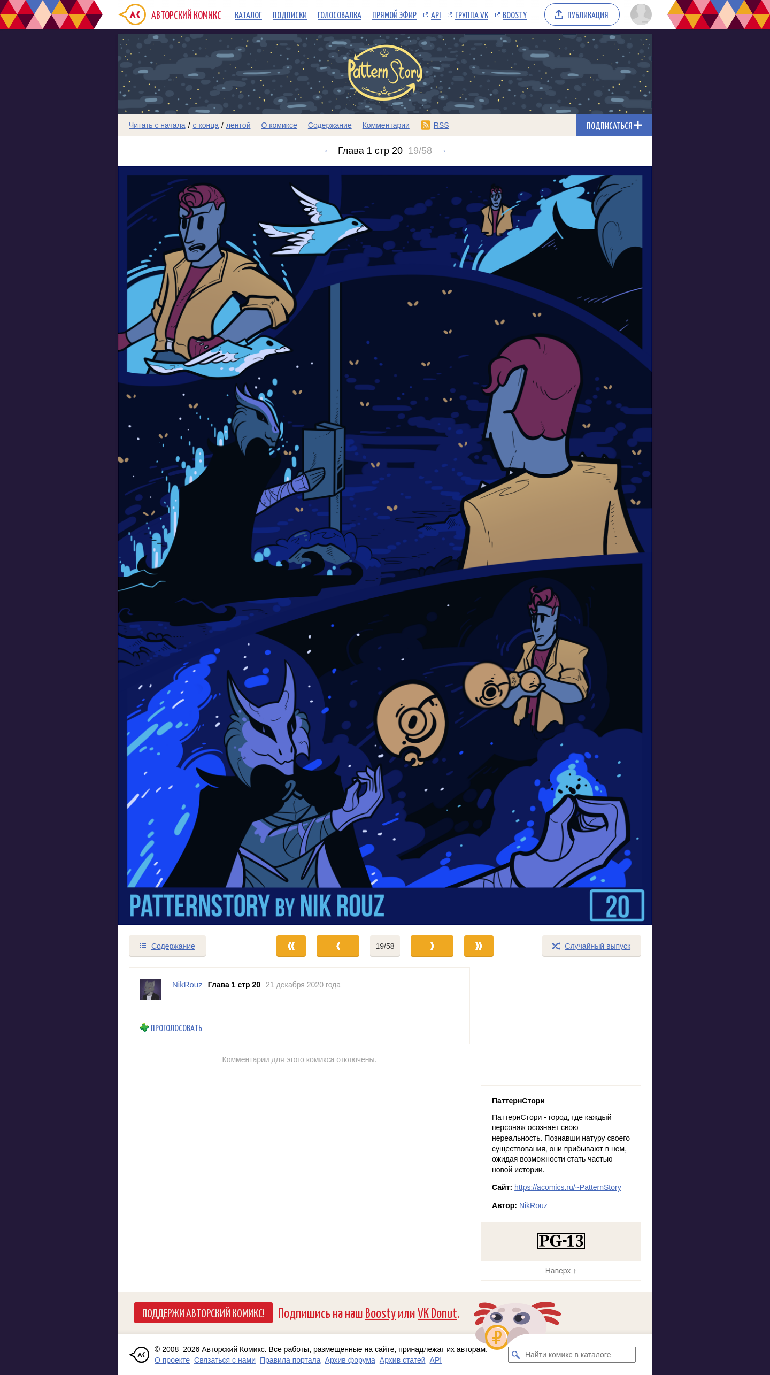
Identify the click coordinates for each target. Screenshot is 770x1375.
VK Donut (437, 1312)
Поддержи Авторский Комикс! (203, 1312)
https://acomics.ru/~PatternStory (567, 1187)
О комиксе (279, 125)
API (436, 14)
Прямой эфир (394, 14)
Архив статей (403, 1360)
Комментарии (386, 125)
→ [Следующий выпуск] (442, 150)
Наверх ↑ (560, 1270)
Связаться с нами (225, 1360)
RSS (441, 125)
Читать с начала (157, 125)
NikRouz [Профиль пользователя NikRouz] (187, 984)
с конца (206, 125)
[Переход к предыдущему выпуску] (185, 545)
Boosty (515, 14)
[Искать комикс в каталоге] (516, 1354)
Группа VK (471, 14)
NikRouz (533, 1205)
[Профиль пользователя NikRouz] (150, 989)
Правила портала (290, 1360)
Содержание (330, 125)
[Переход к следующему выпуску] (385, 545)
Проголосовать (176, 1027)
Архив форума (350, 1360)
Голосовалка (339, 14)
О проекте (172, 1360)
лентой (238, 125)
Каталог (248, 14)
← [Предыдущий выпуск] (328, 150)
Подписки (290, 14)
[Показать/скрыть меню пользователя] (639, 14)
